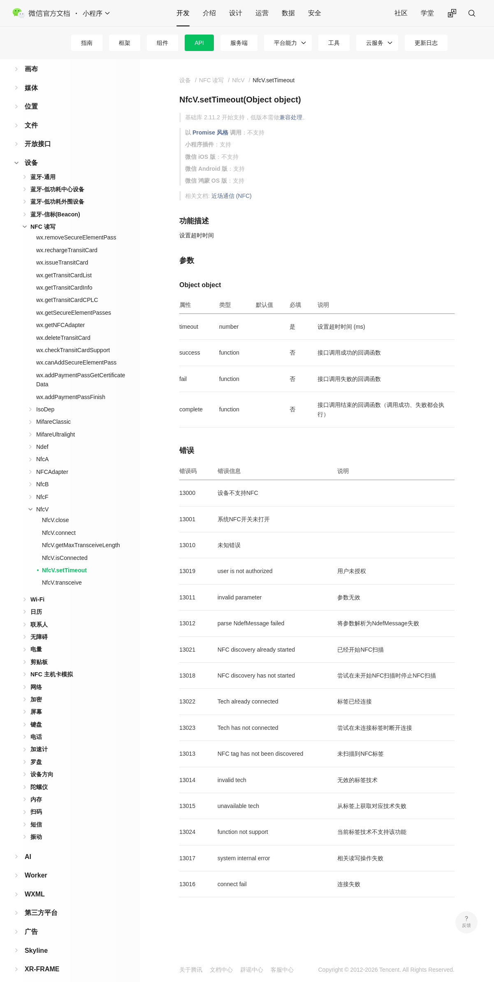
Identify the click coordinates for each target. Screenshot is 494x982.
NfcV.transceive (62, 569)
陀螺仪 (39, 774)
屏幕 (36, 698)
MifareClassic (53, 408)
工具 (334, 42)
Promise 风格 (210, 132)
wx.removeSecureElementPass (76, 224)
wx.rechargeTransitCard (66, 237)
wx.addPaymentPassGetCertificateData (80, 366)
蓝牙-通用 (43, 163)
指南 (87, 42)
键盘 (36, 711)
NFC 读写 (43, 213)
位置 (31, 93)
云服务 (374, 42)
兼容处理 (290, 117)
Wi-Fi (37, 586)
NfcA (42, 446)
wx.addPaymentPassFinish (70, 384)
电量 (36, 636)
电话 (36, 723)
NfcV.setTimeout (64, 557)
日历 (36, 598)
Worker (36, 862)
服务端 (239, 42)
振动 (36, 823)
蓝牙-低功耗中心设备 (57, 176)
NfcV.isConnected (65, 544)
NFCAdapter (52, 458)
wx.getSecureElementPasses (73, 299)
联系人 (39, 611)
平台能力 (285, 42)
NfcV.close (55, 507)
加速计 (39, 736)
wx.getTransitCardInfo (64, 274)
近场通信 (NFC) (231, 196)
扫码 (36, 798)
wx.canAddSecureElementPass (76, 349)
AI (28, 843)
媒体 (31, 74)
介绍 (209, 12)
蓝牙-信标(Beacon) (55, 201)
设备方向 (41, 761)
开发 (183, 12)
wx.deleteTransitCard (63, 324)
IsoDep (45, 396)
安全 (314, 12)
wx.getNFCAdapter (60, 312)
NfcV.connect (59, 519)
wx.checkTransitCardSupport (73, 337)
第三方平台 (41, 899)
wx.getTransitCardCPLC (67, 286)
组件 (162, 42)
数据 (288, 12)
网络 (36, 674)
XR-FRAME (42, 955)
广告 (31, 918)
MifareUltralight (55, 421)
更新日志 (426, 42)
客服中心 (282, 969)
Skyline (36, 937)
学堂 (427, 12)
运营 (262, 12)
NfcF (42, 484)
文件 (31, 112)
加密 (36, 686)
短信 (36, 811)
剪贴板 (39, 648)
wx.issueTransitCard (62, 249)
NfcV (42, 496)
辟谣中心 (251, 969)
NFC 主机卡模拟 (51, 661)
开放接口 (38, 130)
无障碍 (39, 623)
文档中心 (221, 969)
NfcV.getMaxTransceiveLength (81, 532)
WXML (35, 881)
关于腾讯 (190, 969)
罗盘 (36, 748)
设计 (235, 12)
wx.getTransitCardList (64, 262)
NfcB (42, 471)
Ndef (42, 433)
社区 (401, 12)
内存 (36, 786)
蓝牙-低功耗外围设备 (57, 188)
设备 (31, 149)
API (199, 42)
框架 (124, 42)
